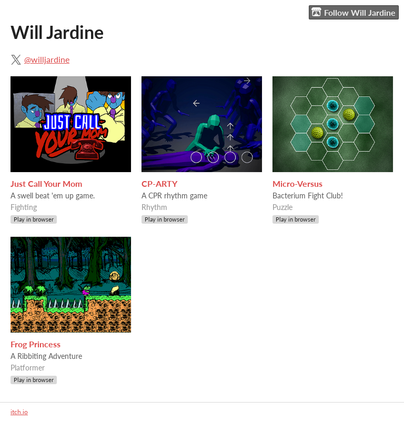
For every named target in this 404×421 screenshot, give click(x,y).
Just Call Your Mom (46, 183)
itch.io (19, 412)
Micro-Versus (297, 183)
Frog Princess (35, 344)
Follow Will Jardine (353, 12)
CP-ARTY (159, 183)
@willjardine (46, 59)
